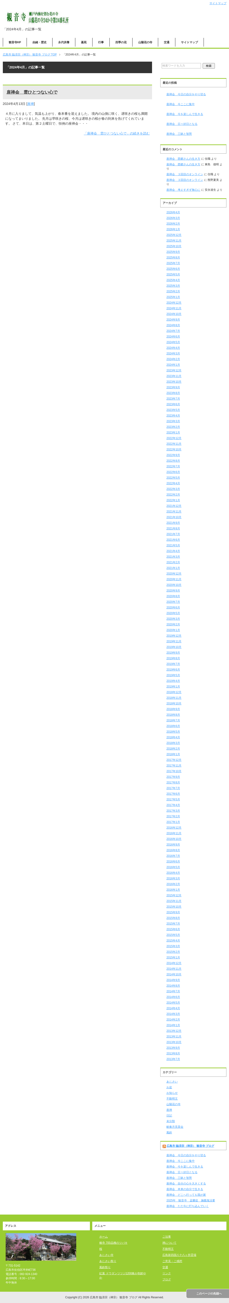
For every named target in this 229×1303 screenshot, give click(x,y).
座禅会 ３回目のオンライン (184, 174)
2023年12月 (173, 370)
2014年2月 (173, 1019)
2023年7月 (173, 398)
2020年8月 (173, 596)
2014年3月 (173, 1014)
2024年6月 (173, 336)
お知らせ (172, 1093)
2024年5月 (173, 342)
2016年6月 (173, 861)
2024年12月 (173, 302)
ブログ (166, 1279)
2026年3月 (173, 218)
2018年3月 (173, 743)
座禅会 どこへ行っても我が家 (186, 1194)
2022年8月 (173, 460)
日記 (169, 1115)
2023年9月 (173, 387)
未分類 (170, 1121)
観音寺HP (15, 42)
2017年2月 (173, 816)
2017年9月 (173, 777)
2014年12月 (173, 963)
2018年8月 (173, 714)
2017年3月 (173, 810)
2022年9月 (173, 455)
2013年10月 (173, 1042)
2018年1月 (173, 754)
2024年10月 (173, 314)
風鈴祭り (105, 1267)
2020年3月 (173, 618)
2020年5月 (173, 613)
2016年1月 (173, 889)
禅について (169, 1242)
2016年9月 (173, 844)
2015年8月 (173, 918)
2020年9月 (173, 590)
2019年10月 (173, 647)
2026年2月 (173, 223)
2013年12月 (173, 1031)
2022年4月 (173, 483)
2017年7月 (173, 788)
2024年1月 (173, 364)
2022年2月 (173, 494)
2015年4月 (173, 940)
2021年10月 (173, 517)
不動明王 (172, 1098)
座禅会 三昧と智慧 (179, 133)
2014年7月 (173, 991)
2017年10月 (173, 771)
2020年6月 (173, 607)
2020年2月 (173, 624)
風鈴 (169, 1132)
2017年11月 (173, 765)
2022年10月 (173, 449)
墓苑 (84, 42)
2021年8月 (173, 528)
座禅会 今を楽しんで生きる (184, 114)
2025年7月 (173, 263)
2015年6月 (173, 929)
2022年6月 (173, 472)
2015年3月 (173, 946)
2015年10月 (173, 906)
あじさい (172, 1081)
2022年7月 (173, 466)
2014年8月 (173, 985)
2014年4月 (173, 1008)
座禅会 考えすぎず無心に (183, 189)
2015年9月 (173, 912)
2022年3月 (173, 489)
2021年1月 (173, 568)
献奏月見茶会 (174, 1126)
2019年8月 (173, 658)
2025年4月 (173, 280)
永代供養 (63, 42)
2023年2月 (173, 427)
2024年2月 (173, 359)
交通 (166, 42)
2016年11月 (173, 833)
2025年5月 (173, 274)
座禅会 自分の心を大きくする (186, 1183)
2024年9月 (173, 319)
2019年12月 (173, 635)
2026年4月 (173, 212)
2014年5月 (173, 1002)
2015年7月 (173, 923)
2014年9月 (173, 980)
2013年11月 (173, 1036)
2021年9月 (173, 522)
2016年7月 (173, 856)
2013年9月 (173, 1047)
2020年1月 (173, 630)
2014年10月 (173, 974)
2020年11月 (173, 579)
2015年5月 (173, 935)
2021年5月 (173, 545)
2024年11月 (173, 308)
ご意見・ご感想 (172, 1261)
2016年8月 (173, 850)
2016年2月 (173, 884)
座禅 (30, 104)
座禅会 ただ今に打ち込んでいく (187, 1206)
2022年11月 (173, 443)
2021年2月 (173, 562)
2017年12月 (173, 760)
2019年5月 (173, 675)
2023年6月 (173, 404)
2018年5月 (173, 731)
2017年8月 (173, 782)
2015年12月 (173, 895)
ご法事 (166, 1236)
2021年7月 (173, 534)
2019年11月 (173, 641)
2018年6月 (173, 726)
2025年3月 (173, 285)
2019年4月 (173, 681)
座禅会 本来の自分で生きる (184, 1189)
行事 (101, 42)
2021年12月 (173, 506)
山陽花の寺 (145, 42)
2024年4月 (173, 348)
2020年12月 (173, 573)
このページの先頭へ (209, 1293)
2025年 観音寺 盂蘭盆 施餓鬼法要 (190, 1200)
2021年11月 (173, 511)
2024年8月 (173, 325)
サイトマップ (189, 42)
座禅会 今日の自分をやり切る (186, 94)
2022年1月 (173, 500)
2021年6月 (173, 539)
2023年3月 (173, 421)
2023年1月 (173, 432)
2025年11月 (173, 240)
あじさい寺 (106, 1255)
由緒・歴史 (39, 42)
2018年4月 (173, 737)
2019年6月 (173, 669)
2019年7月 (173, 664)
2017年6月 (173, 793)
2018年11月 (173, 697)
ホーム (103, 1236)
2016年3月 (173, 878)
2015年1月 (173, 957)
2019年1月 (173, 686)
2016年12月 (173, 827)
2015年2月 (173, 951)
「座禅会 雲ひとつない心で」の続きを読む (117, 133)
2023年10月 (173, 381)
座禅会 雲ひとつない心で (32, 92)
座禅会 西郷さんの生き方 (183, 158)
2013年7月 (173, 1059)
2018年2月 (173, 748)
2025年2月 (173, 291)
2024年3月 (173, 353)
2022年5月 (173, 477)
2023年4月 (173, 415)
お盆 (169, 1087)
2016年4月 (173, 872)
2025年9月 (173, 252)
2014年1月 (173, 1025)
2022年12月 (173, 438)
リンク (166, 1273)
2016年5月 (173, 867)
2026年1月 (173, 229)
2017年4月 (173, 805)
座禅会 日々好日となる (181, 124)
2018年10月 (173, 703)
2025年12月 (173, 235)
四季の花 (121, 42)
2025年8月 (173, 257)
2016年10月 (173, 839)
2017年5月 (173, 799)
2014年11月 (173, 968)
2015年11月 (173, 901)
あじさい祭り (107, 1261)
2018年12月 (173, 692)
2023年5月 (173, 410)
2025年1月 (173, 297)
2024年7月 (173, 331)
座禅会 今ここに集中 (180, 104)
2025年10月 (173, 246)
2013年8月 (173, 1053)
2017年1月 (173, 822)
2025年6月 (173, 268)
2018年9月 (173, 709)
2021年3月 (173, 556)
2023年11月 (173, 376)
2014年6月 (173, 997)
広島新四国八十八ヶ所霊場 (179, 1255)
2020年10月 (173, 585)
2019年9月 (173, 652)
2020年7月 (173, 602)
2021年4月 (173, 551)
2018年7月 (173, 720)
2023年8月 (173, 393)
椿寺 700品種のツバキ (113, 1242)
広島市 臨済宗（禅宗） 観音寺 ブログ (190, 1146)
